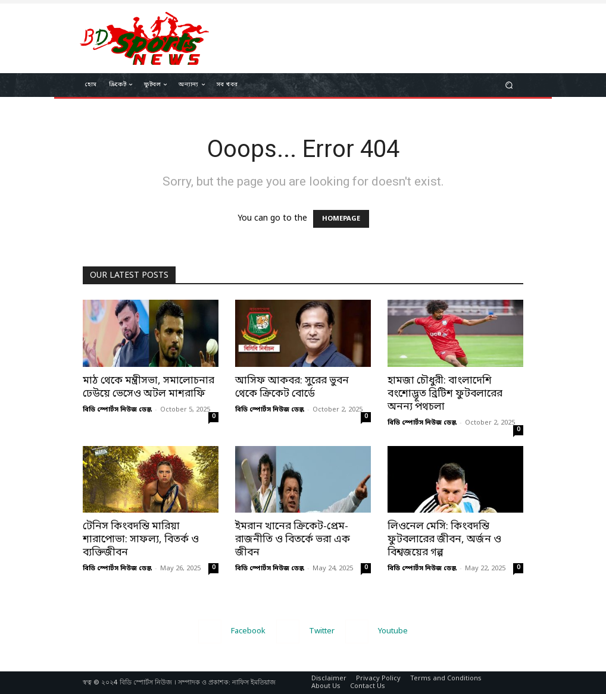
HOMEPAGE (341, 219)
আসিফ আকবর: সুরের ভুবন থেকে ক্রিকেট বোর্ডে (292, 387)
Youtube (393, 631)
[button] (509, 85)
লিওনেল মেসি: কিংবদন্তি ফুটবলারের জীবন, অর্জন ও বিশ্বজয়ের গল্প (444, 540)
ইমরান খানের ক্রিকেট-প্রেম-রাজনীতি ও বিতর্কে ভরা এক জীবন (292, 540)
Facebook (248, 631)
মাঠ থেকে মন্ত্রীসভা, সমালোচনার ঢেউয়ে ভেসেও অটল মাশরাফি (148, 387)
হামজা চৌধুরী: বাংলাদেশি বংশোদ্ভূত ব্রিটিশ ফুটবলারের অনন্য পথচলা (445, 394)
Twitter (322, 631)
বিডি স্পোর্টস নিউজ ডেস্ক (117, 410)
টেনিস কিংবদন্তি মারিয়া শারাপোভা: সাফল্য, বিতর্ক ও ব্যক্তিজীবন (141, 540)
